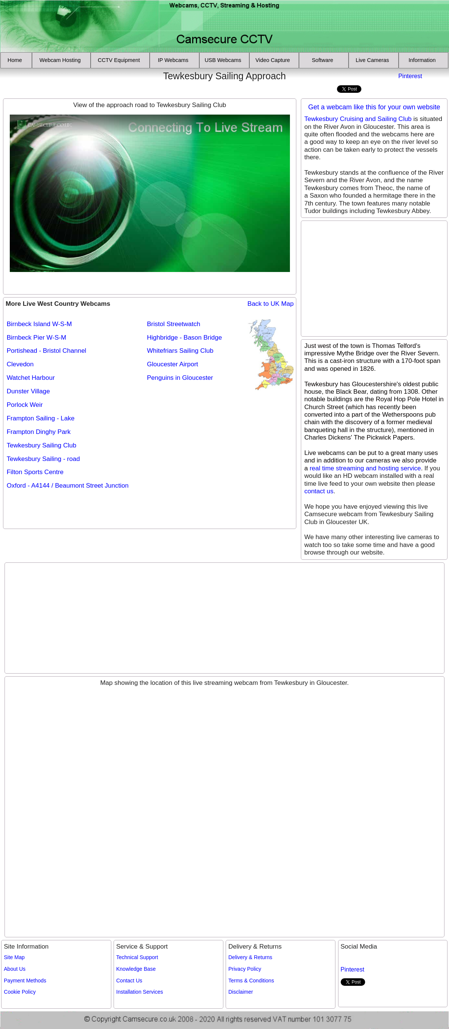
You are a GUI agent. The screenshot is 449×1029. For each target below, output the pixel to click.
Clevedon (20, 364)
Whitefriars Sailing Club (180, 350)
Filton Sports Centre (35, 472)
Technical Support (137, 957)
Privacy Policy (244, 969)
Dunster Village (28, 391)
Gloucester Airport (172, 364)
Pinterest (410, 76)
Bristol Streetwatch (173, 324)
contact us (319, 491)
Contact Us (129, 981)
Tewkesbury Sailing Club (41, 445)
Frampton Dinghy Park (39, 431)
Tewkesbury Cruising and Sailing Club (357, 118)
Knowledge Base (136, 969)
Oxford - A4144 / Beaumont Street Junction (68, 485)
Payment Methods (25, 981)
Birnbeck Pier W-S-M (36, 337)
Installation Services (139, 992)
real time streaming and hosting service (365, 468)
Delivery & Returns (250, 957)
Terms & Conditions (251, 981)
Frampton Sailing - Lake (40, 418)
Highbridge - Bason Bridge (184, 337)
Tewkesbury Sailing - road (43, 458)
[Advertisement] (46, 81)
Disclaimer (240, 992)
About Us (15, 969)
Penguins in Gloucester (180, 377)
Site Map (14, 957)
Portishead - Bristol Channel (46, 350)
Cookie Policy (20, 992)
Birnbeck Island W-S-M (39, 324)
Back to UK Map (270, 303)
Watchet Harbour (31, 377)
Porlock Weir (25, 404)
